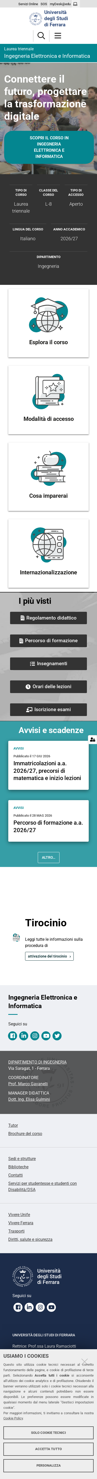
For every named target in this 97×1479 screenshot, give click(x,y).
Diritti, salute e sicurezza (30, 1239)
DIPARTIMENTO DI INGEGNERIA (37, 1062)
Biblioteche (18, 1166)
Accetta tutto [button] (48, 1449)
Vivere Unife (19, 1214)
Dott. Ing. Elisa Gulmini (29, 1099)
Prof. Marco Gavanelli (28, 1083)
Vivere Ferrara (20, 1222)
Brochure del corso (25, 1133)
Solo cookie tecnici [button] (48, 1433)
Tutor (13, 1125)
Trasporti (16, 1231)
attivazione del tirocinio (47, 956)
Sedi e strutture (22, 1158)
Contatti (15, 1175)
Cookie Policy (13, 1418)
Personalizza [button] (48, 1465)
